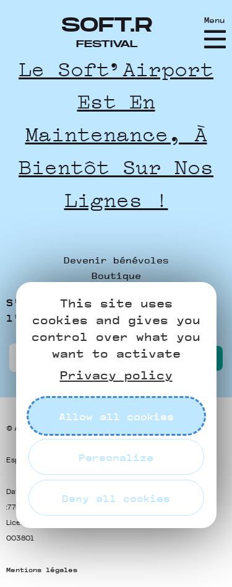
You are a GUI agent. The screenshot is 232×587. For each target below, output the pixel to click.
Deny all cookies (116, 498)
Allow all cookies (116, 416)
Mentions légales (41, 569)
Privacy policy (116, 375)
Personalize (116, 457)
